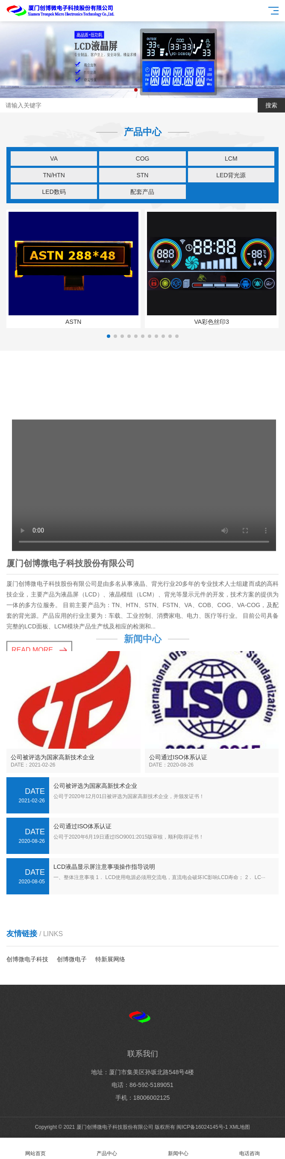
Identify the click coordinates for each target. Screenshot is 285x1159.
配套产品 (142, 191)
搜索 (271, 105)
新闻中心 (178, 1148)
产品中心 (107, 1148)
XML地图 (239, 1127)
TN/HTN (54, 175)
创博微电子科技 (27, 959)
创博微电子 (72, 959)
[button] (136, 90)
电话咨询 (249, 1148)
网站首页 (35, 1148)
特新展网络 (110, 959)
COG (143, 158)
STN (142, 175)
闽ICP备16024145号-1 (202, 1127)
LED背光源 (231, 175)
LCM (231, 158)
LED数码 (54, 191)
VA (54, 158)
